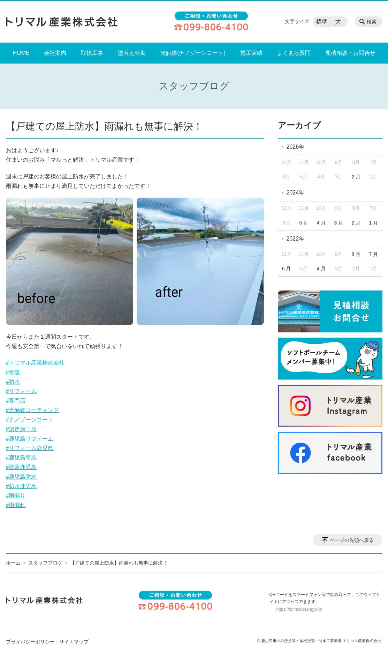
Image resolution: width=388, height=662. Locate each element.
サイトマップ (74, 642)
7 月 (373, 254)
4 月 (321, 223)
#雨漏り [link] (16, 496)
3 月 (338, 223)
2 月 (356, 176)
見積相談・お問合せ (350, 53)
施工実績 (251, 53)
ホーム (13, 563)
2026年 (296, 147)
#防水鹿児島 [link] (21, 486)
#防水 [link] (13, 382)
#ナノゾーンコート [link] (30, 419)
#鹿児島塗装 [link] (21, 458)
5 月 (304, 223)
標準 (321, 21)
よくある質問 (294, 53)
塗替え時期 (132, 53)
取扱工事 (92, 53)
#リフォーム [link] (21, 391)
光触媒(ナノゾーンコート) (193, 53)
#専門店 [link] (16, 401)
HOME (21, 53)
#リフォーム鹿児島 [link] (30, 448)
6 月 (286, 268)
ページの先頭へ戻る (352, 540)
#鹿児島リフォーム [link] (30, 439)
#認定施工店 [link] (21, 429)
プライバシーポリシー (30, 642)
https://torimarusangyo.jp (299, 609)
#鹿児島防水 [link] (21, 477)
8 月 (356, 254)
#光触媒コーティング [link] (32, 410)
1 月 (373, 223)
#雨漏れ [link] (16, 505)
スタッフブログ (45, 563)
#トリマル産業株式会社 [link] (35, 363)
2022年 (296, 239)
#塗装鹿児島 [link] (21, 467)
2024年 (296, 193)
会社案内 (55, 53)
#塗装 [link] (13, 372)
